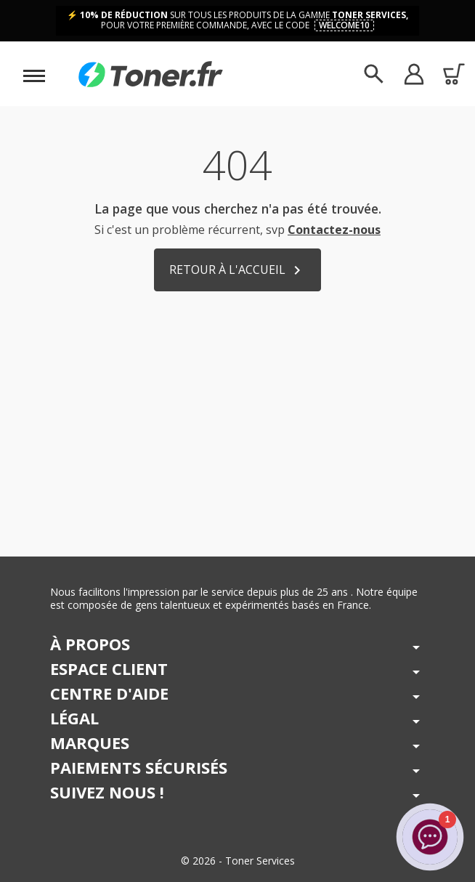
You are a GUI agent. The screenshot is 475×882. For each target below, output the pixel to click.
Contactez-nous (334, 230)
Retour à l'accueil (237, 271)
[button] (413, 73)
